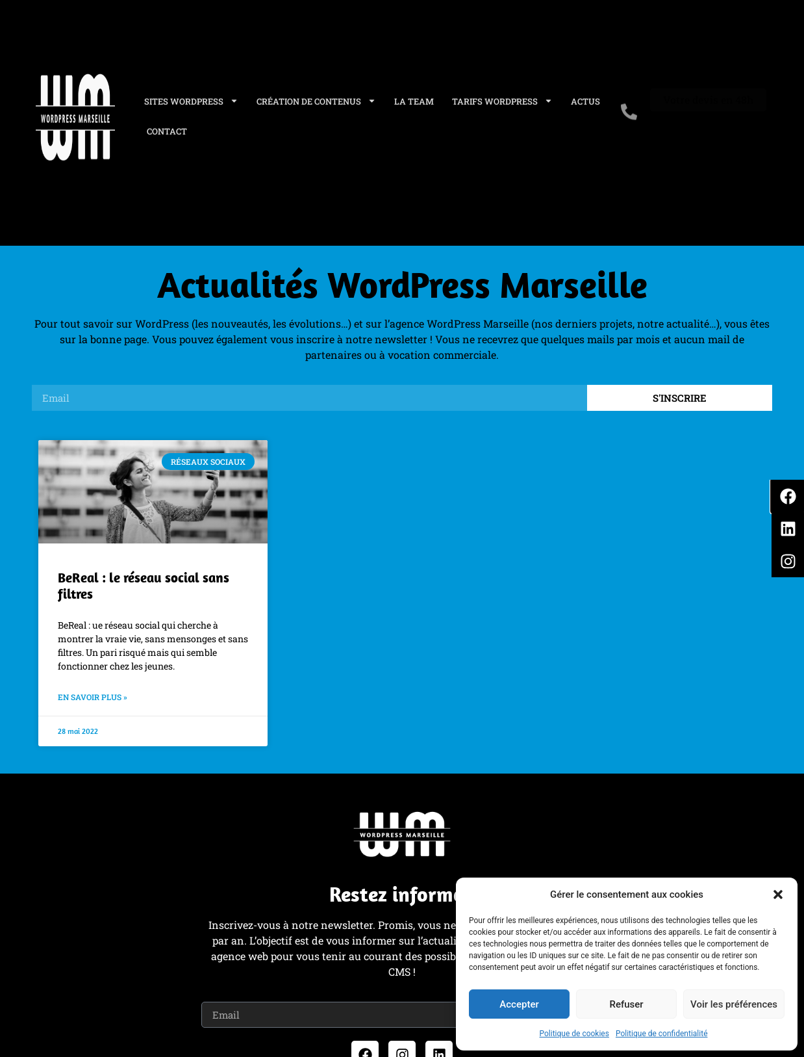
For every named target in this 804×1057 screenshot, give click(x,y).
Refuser (626, 1004)
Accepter (518, 1004)
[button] (778, 894)
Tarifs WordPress (502, 94)
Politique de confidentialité (662, 1033)
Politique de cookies (574, 1033)
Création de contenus (316, 94)
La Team (414, 93)
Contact (167, 123)
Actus (585, 93)
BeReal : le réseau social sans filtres (143, 585)
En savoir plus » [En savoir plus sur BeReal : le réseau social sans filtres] (92, 697)
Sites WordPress (191, 94)
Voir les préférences (733, 1004)
